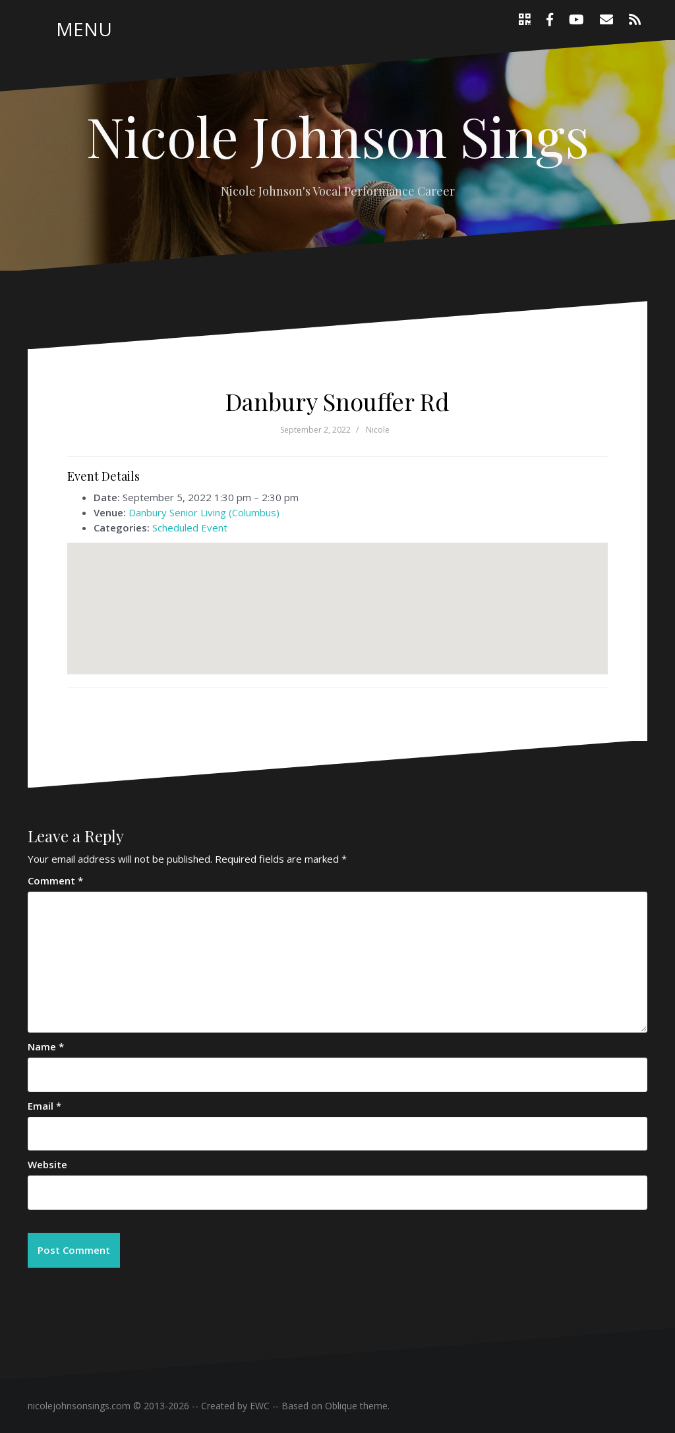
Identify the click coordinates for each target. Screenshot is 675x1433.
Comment (55, 880)
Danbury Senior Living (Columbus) (204, 512)
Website (47, 1164)
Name (46, 1046)
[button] (337, 596)
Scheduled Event (189, 527)
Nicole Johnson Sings (337, 135)
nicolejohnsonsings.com (79, 1405)
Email (44, 1105)
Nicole (378, 429)
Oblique (341, 1405)
